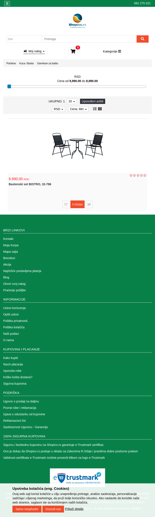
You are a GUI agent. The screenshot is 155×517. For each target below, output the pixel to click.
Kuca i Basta (26, 63)
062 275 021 (142, 3)
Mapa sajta (10, 251)
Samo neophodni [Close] (27, 512)
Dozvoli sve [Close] (53, 512)
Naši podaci (11, 333)
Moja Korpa (11, 245)
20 (72, 101)
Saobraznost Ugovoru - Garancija (25, 427)
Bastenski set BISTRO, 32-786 (30, 184)
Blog (6, 277)
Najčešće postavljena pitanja (22, 271)
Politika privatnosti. (15, 321)
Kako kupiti (10, 358)
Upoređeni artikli (92, 101)
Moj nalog (34, 51)
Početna (11, 63)
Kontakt (8, 239)
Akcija (7, 264)
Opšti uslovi (11, 314)
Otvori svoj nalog (14, 283)
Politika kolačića (14, 327)
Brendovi (9, 258)
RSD (58, 109)
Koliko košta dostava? (17, 377)
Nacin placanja (13, 364)
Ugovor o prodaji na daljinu (21, 401)
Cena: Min (78, 109)
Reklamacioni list (14, 420)
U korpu (77, 204)
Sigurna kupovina (14, 383)
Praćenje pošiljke (14, 290)
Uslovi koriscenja (14, 308)
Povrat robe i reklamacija (19, 407)
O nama (8, 340)
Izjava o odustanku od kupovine (24, 414)
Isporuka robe (12, 370)
